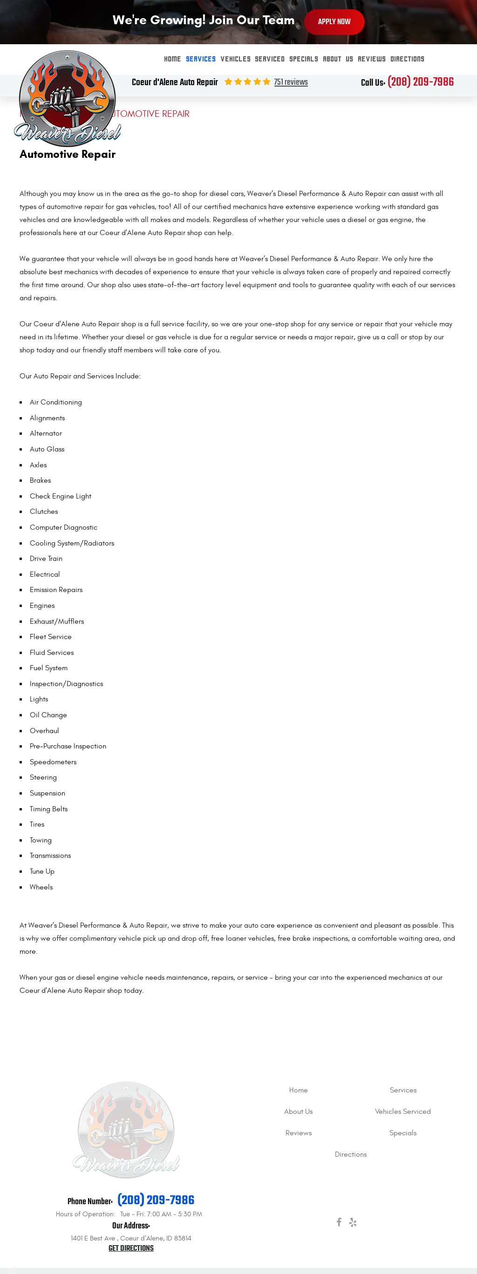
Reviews (372, 59)
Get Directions (131, 1249)
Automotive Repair (147, 113)
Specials (304, 59)
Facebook (338, 1224)
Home (173, 59)
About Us (338, 59)
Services (201, 59)
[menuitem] (173, 59)
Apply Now (334, 22)
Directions (408, 59)
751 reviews (291, 83)
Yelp (352, 1224)
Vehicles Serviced (253, 59)
